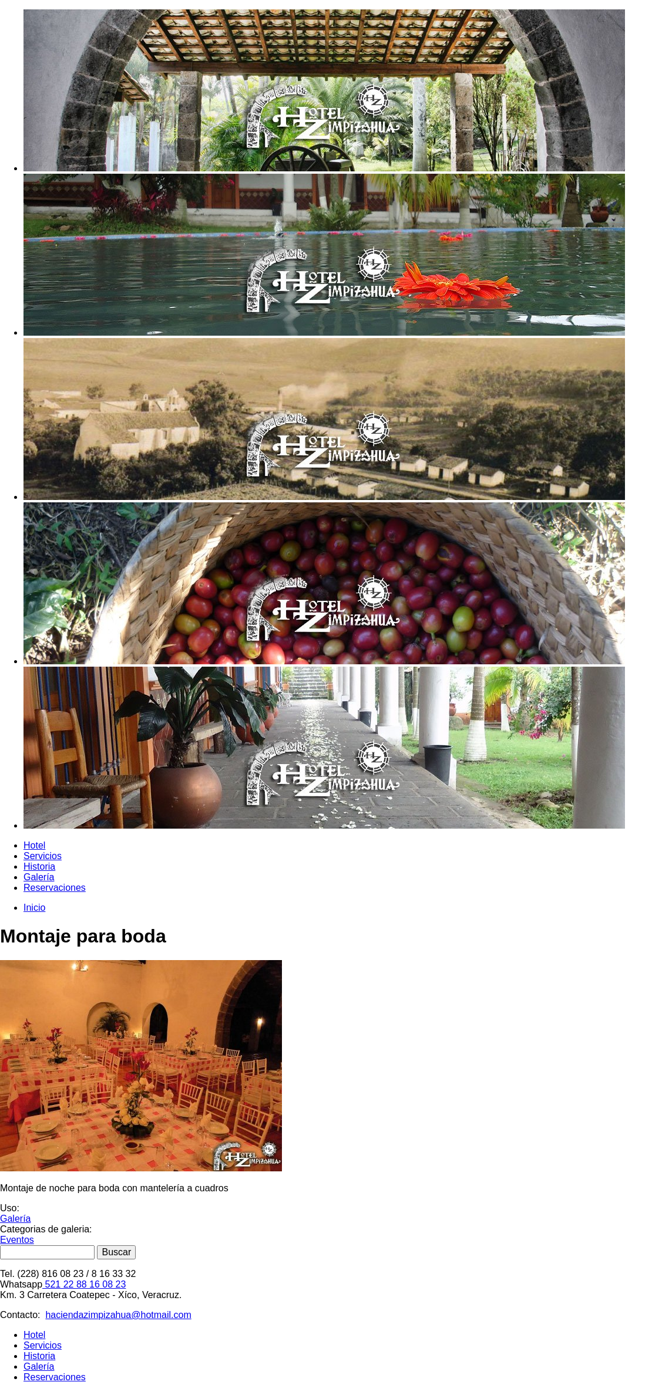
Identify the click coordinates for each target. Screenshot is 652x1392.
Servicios (42, 856)
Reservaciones (54, 888)
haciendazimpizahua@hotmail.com (118, 1315)
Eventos (17, 1240)
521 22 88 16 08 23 (84, 1284)
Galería (38, 877)
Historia (39, 866)
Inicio (34, 908)
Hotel (34, 845)
